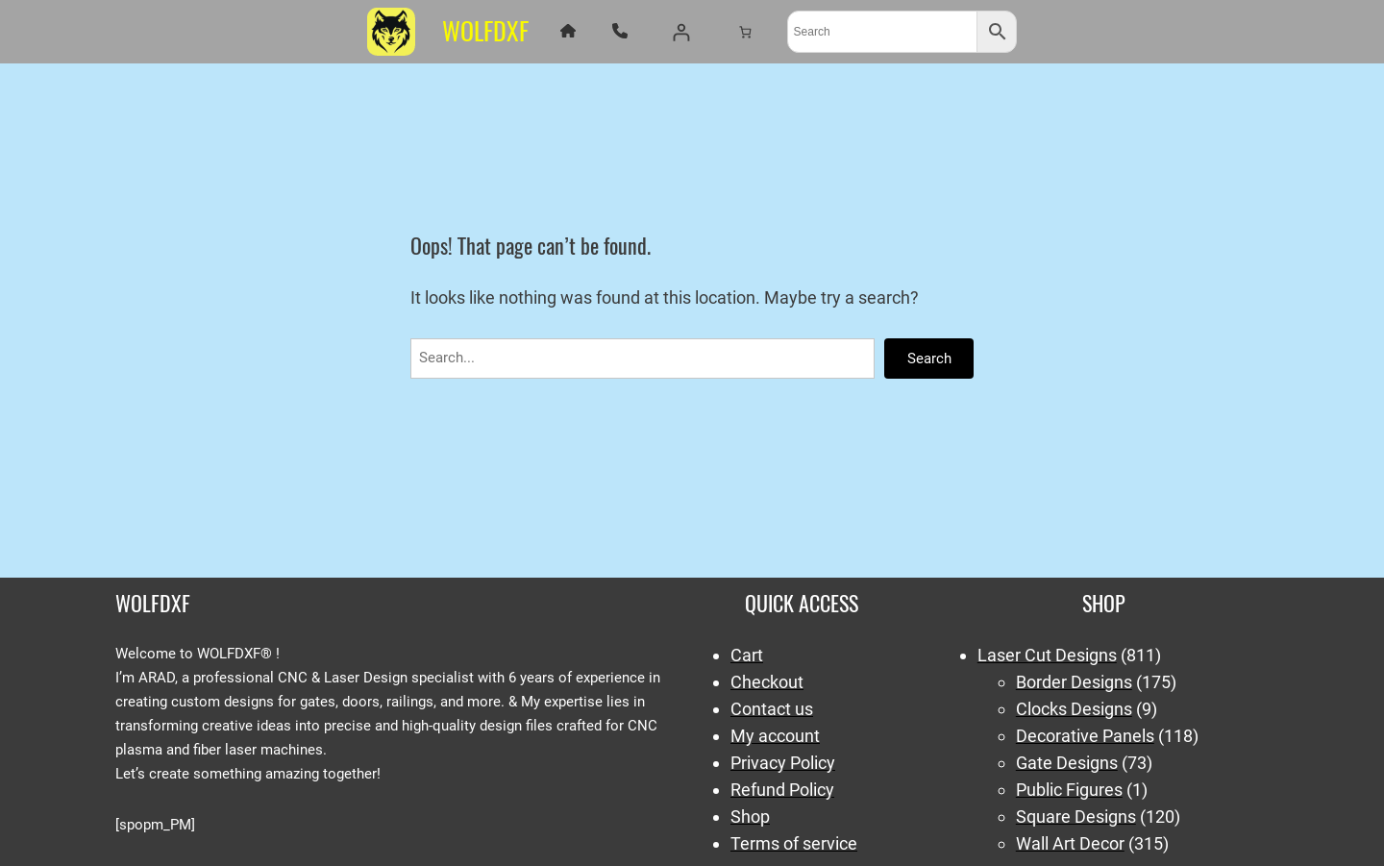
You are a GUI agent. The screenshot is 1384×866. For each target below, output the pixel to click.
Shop (750, 816)
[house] (568, 30)
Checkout (766, 682)
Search (929, 358)
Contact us (771, 709)
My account (775, 736)
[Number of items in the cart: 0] (744, 31)
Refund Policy (782, 789)
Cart (746, 655)
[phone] (619, 30)
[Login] (681, 32)
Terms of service (793, 843)
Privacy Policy (782, 763)
